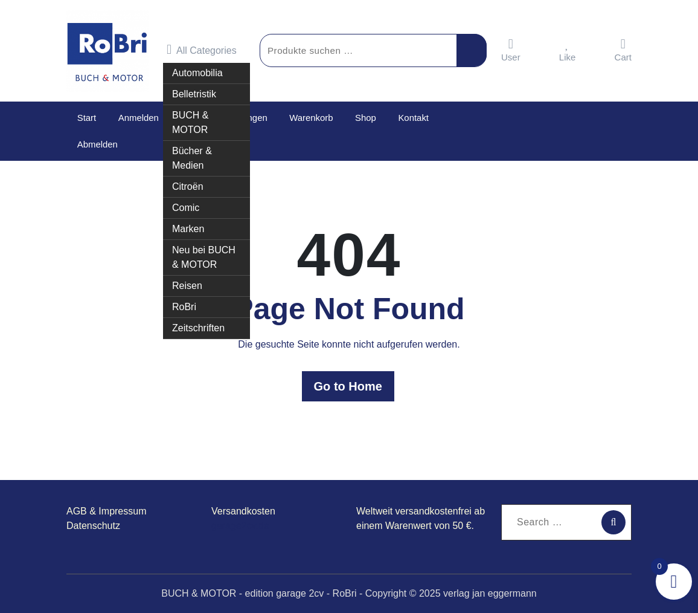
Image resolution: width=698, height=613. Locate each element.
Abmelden (97, 144)
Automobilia (197, 68)
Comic (185, 203)
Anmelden (137, 117)
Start (86, 117)
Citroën (187, 182)
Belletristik (194, 90)
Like (567, 49)
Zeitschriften (198, 324)
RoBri (184, 302)
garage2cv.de (240, 526)
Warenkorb (309, 117)
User (510, 49)
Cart (623, 49)
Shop (362, 117)
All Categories (202, 49)
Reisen (187, 281)
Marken (188, 224)
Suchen (471, 50)
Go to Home (349, 386)
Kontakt (409, 117)
